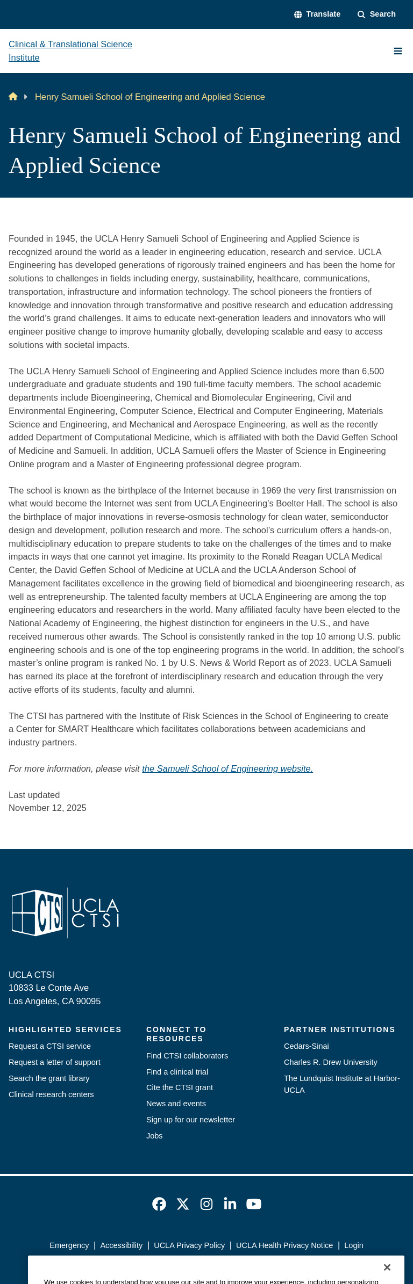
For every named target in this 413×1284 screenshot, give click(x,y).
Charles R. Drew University (331, 1062)
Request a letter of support (55, 1062)
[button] (317, 14)
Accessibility (121, 1245)
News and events (176, 1103)
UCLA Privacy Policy (189, 1245)
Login (353, 1245)
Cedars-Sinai (306, 1046)
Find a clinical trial (177, 1072)
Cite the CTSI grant (179, 1087)
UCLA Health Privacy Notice (284, 1245)
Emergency (69, 1245)
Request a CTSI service (50, 1046)
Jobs (154, 1135)
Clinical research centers (51, 1094)
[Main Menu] (397, 51)
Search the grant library (49, 1078)
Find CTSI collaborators (187, 1055)
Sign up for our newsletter (190, 1119)
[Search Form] (376, 14)
